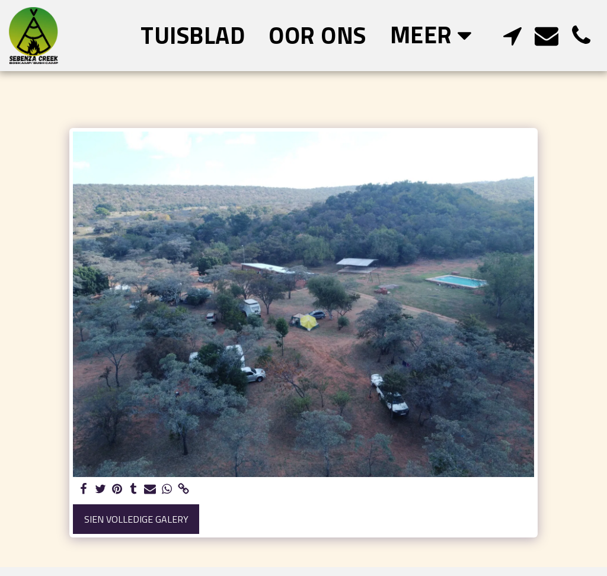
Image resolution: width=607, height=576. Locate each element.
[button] (512, 35)
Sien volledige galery (136, 519)
